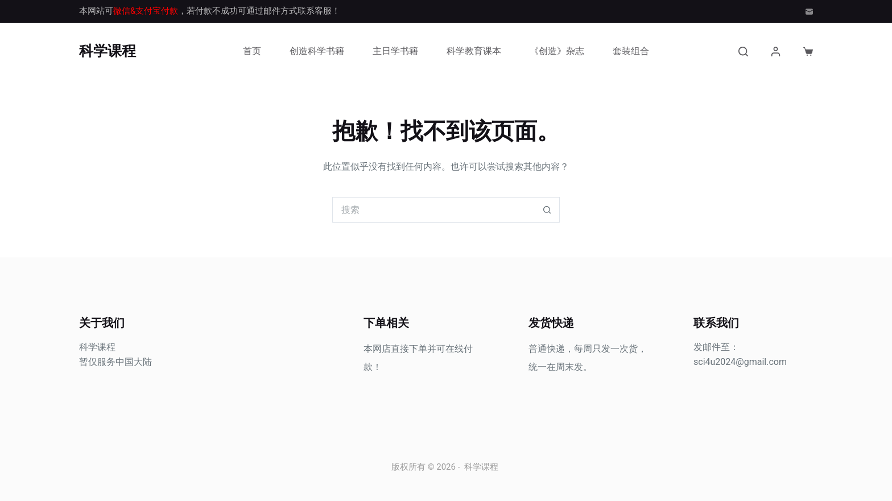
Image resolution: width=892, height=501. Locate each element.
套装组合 (631, 51)
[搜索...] (433, 210)
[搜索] (743, 51)
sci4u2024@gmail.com (740, 361)
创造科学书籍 (317, 51)
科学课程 (107, 51)
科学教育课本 (474, 51)
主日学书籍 (395, 51)
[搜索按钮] (547, 210)
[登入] (775, 51)
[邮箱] (809, 11)
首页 (252, 51)
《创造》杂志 (557, 51)
